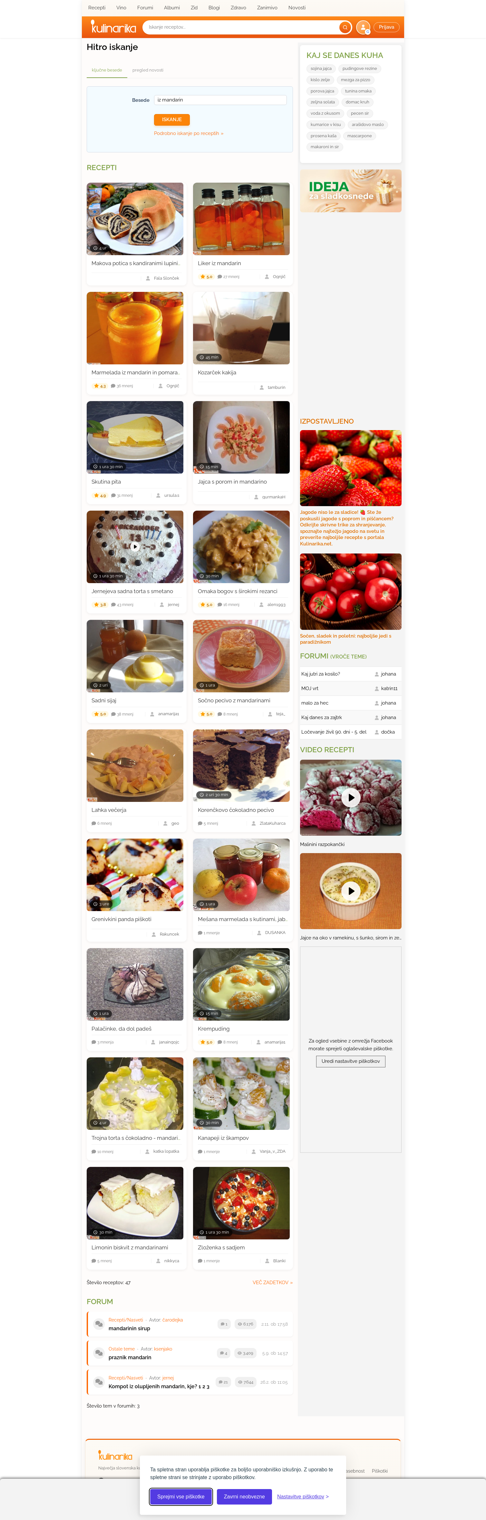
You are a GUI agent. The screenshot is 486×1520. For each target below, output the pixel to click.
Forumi (145, 8)
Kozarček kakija (217, 372)
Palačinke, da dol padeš (121, 1028)
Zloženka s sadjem (221, 1247)
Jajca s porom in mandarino (232, 481)
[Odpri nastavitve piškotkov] (303, 1497)
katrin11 (389, 688)
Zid (194, 8)
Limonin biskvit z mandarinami (130, 1247)
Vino (121, 8)
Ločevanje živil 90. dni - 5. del (333, 732)
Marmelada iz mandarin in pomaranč (138, 372)
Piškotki (380, 1471)
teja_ (281, 714)
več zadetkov (270, 1282)
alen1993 (276, 605)
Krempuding (214, 1028)
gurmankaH (274, 497)
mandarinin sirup (129, 1328)
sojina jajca (321, 68)
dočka (388, 732)
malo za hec (314, 703)
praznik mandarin (130, 1357)
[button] (378, 27)
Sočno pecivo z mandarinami (234, 700)
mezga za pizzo (355, 79)
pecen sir (360, 113)
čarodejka (172, 1320)
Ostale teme (122, 1349)
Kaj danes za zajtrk (321, 717)
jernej (173, 605)
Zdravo (238, 8)
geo (175, 824)
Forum (100, 1301)
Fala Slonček (166, 278)
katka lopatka (166, 1152)
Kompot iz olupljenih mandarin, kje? (153, 1386)
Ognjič (279, 277)
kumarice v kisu (326, 124)
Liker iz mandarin (219, 263)
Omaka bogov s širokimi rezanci (237, 591)
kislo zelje (320, 79)
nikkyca (171, 1261)
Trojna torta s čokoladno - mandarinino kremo (149, 1138)
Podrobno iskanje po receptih (186, 133)
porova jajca (322, 91)
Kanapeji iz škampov (223, 1138)
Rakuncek (169, 934)
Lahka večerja (109, 810)
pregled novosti (147, 70)
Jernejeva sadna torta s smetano (132, 591)
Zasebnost (354, 1471)
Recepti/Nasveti (126, 1320)
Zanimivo (267, 8)
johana (388, 674)
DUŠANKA (275, 933)
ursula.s (171, 496)
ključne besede (107, 70)
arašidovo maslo (368, 124)
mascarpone (359, 135)
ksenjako (163, 1349)
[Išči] (345, 27)
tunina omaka (358, 91)
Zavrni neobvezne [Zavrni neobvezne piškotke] (244, 1496)
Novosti (297, 8)
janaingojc (169, 1042)
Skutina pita (106, 481)
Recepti (96, 8)
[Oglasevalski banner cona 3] (351, 312)
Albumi (172, 8)
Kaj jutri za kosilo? (320, 674)
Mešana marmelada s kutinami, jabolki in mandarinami (266, 919)
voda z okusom (325, 113)
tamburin (277, 388)
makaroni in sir (325, 146)
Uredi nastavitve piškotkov (351, 1061)
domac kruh (357, 102)
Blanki (279, 1261)
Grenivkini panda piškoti (121, 919)
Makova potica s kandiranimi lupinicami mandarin (154, 263)
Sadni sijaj (104, 700)
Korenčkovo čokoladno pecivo (236, 810)
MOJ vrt (309, 688)
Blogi (214, 8)
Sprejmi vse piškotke (181, 1496)
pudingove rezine (360, 68)
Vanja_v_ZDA (273, 1152)
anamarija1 (168, 714)
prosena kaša (323, 135)
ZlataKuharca (273, 824)
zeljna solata (323, 102)
